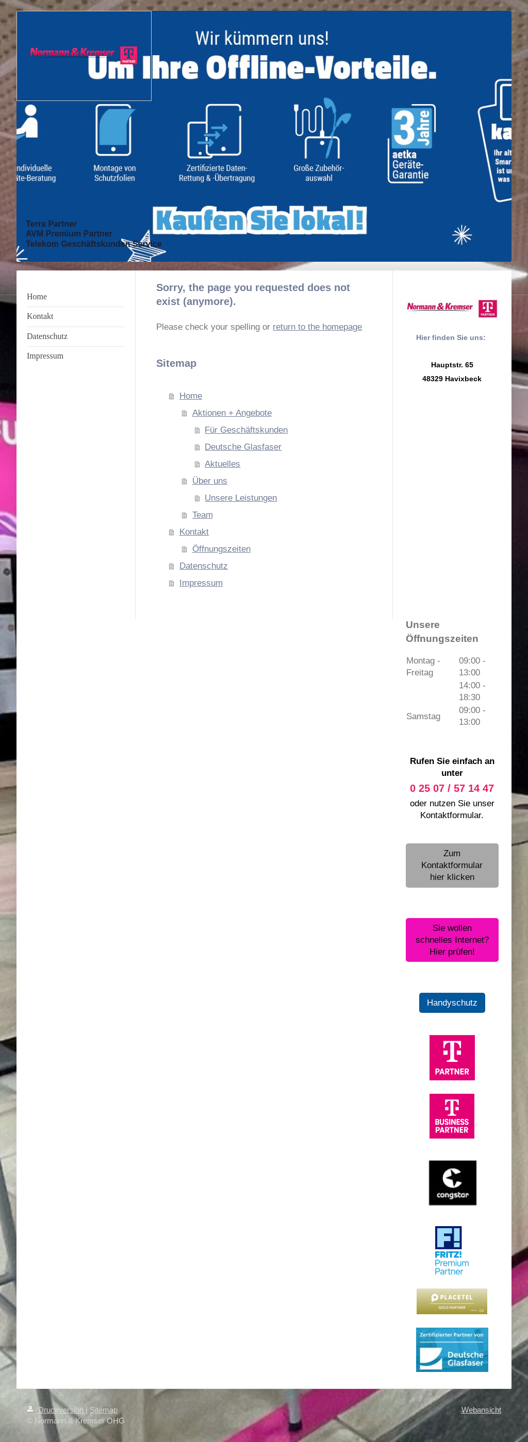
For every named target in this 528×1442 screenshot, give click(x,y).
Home (190, 396)
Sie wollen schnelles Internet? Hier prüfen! (452, 940)
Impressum (201, 583)
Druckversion (56, 1409)
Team (202, 515)
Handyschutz (452, 1003)
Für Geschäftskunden (246, 430)
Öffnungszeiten (221, 549)
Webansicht (481, 1409)
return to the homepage (317, 327)
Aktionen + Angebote (232, 413)
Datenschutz (203, 566)
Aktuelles (222, 464)
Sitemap (104, 1409)
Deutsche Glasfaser (243, 447)
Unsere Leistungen (241, 498)
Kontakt (194, 532)
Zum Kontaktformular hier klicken (452, 865)
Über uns (209, 481)
